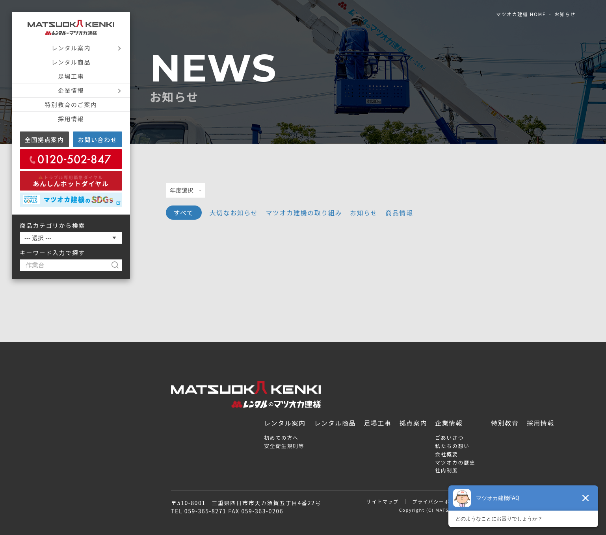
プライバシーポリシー (439, 501)
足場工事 (71, 76)
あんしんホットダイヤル (71, 181)
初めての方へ (281, 437)
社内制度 (446, 470)
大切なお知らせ (234, 212)
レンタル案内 (71, 48)
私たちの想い (452, 446)
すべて (184, 212)
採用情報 (71, 119)
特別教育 (505, 423)
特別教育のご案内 (71, 104)
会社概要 (446, 454)
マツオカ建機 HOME (521, 14)
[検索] (118, 265)
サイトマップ (382, 501)
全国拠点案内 (44, 139)
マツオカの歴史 (455, 462)
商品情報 (399, 212)
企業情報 (71, 90)
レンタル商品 (71, 62)
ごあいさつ (449, 437)
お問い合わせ (97, 139)
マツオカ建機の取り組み (304, 212)
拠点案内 (413, 423)
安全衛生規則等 (284, 446)
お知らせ (363, 212)
